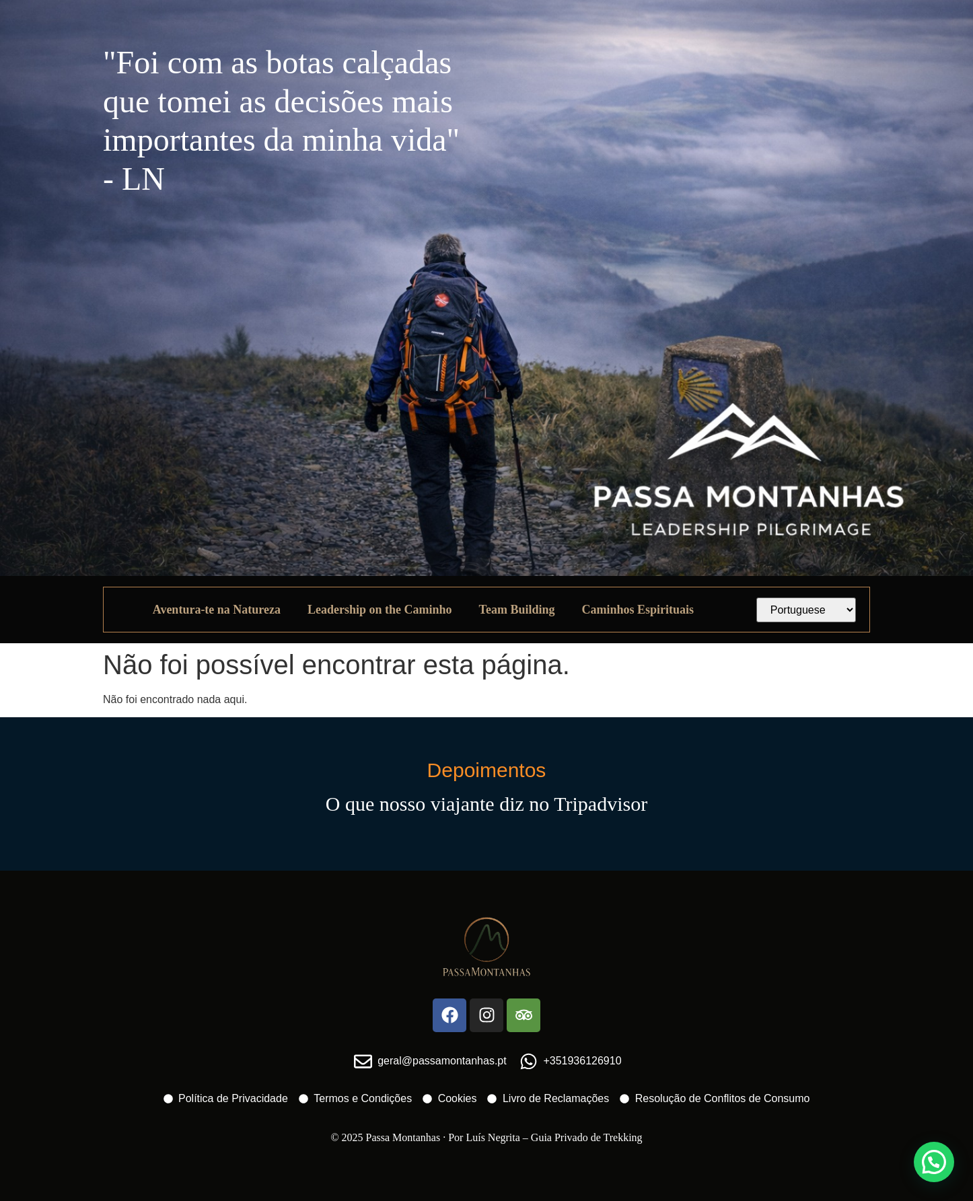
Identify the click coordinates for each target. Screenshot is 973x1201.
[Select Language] (806, 609)
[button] (934, 1162)
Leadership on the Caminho (380, 609)
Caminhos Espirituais (637, 609)
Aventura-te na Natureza (217, 609)
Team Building (517, 609)
